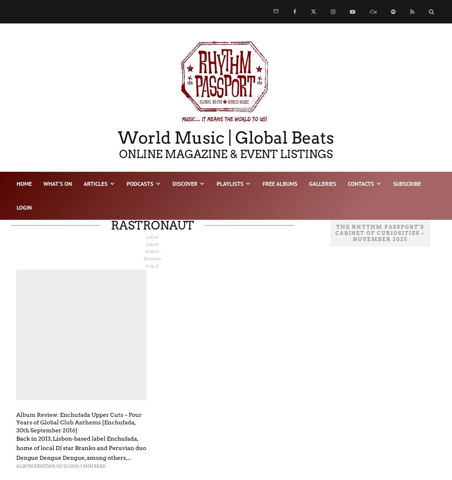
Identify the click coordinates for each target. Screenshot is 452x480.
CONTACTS (361, 183)
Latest (152, 244)
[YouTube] (352, 12)
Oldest (152, 251)
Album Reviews (35, 466)
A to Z (152, 266)
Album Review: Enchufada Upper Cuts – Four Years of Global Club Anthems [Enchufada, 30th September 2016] (79, 422)
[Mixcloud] (373, 12)
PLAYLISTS (230, 183)
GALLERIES (322, 183)
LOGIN (24, 207)
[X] (313, 12)
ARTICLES (95, 183)
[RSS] (412, 12)
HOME (24, 183)
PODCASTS (140, 183)
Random (152, 258)
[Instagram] (333, 12)
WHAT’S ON (57, 183)
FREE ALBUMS (279, 183)
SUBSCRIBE (407, 183)
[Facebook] (295, 12)
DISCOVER (185, 183)
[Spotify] (393, 12)
